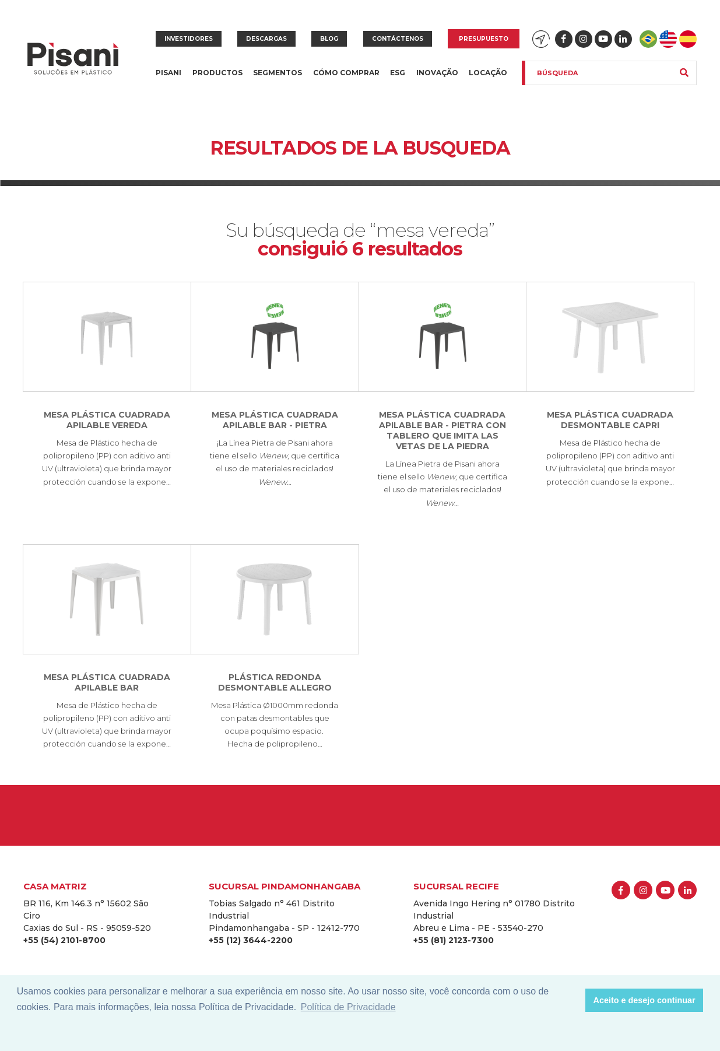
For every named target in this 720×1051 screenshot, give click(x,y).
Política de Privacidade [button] (348, 1007)
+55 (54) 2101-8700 (64, 940)
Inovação (437, 72)
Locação (488, 72)
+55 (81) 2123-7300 (453, 940)
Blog (329, 39)
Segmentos (277, 79)
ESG (397, 72)
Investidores (188, 39)
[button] (573, 1000)
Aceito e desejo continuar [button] (644, 1000)
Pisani (168, 79)
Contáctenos (397, 39)
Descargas (266, 39)
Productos (217, 79)
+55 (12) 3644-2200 (251, 940)
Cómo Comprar (346, 72)
